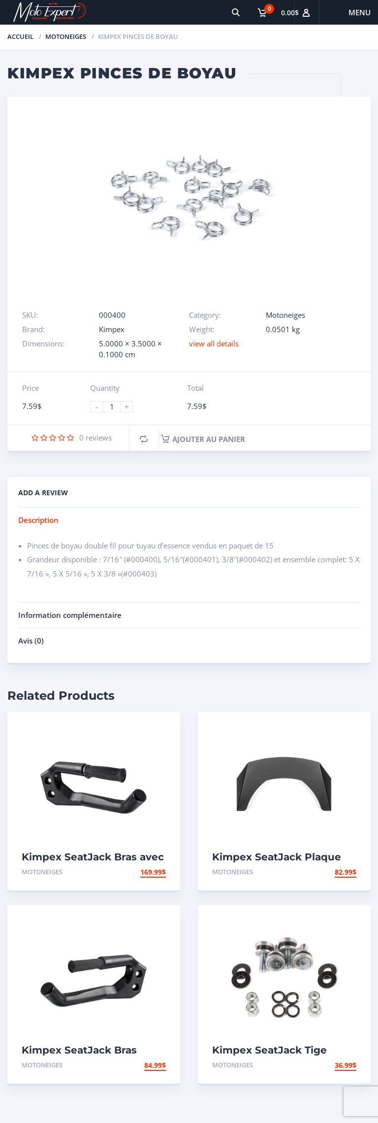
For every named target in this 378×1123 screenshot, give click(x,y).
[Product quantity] (115, 406)
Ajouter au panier (203, 439)
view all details (214, 343)
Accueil (20, 36)
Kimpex (112, 329)
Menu (359, 12)
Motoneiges (65, 36)
